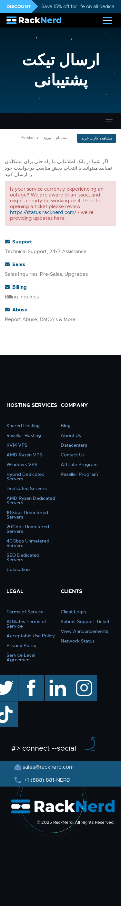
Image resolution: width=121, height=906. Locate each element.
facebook (30, 678)
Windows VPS (21, 464)
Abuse (16, 310)
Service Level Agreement (20, 657)
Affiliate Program (79, 464)
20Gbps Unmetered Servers (27, 529)
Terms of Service (25, 612)
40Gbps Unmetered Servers (27, 543)
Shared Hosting (23, 426)
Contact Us (73, 455)
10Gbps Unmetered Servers (27, 514)
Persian (30, 137)
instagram (83, 678)
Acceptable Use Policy (30, 636)
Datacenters (74, 445)
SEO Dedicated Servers (22, 557)
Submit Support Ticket (85, 621)
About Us (71, 435)
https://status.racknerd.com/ (43, 212)
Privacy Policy (21, 645)
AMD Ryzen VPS (24, 455)
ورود (47, 137)
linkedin (54, 678)
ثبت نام (61, 137)
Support (18, 242)
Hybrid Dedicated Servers (25, 476)
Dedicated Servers (26, 488)
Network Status (78, 641)
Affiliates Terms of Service (26, 624)
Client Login (73, 612)
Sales (15, 264)
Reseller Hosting (23, 435)
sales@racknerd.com (48, 767)
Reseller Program (79, 474)
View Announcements (84, 631)
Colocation (18, 569)
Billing (16, 287)
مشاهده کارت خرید (96, 138)
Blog (66, 426)
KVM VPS (16, 445)
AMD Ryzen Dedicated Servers (30, 500)
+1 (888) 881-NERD (46, 780)
